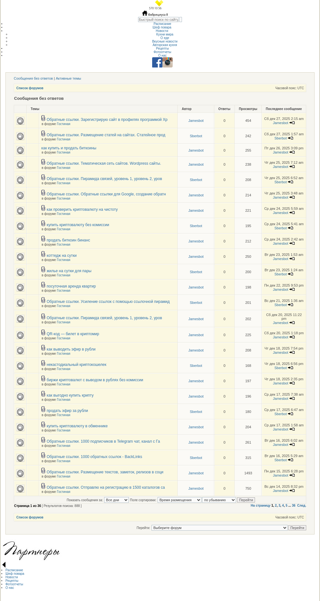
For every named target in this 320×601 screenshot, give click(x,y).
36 (293, 505)
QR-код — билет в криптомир (73, 334)
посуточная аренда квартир (71, 286)
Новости (162, 31)
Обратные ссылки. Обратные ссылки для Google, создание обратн (106, 194)
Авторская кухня (164, 45)
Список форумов (30, 88)
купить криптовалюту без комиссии (78, 225)
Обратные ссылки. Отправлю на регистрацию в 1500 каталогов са (106, 487)
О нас (162, 55)
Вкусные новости (164, 41)
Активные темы (68, 78)
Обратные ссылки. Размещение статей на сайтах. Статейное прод (106, 135)
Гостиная (63, 124)
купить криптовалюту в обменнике (77, 426)
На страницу (261, 505)
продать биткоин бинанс (68, 240)
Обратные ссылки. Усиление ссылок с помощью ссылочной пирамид (108, 301)
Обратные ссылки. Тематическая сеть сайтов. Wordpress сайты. (104, 163)
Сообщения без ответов (33, 78)
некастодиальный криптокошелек (76, 364)
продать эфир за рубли (67, 410)
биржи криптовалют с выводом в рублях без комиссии (95, 380)
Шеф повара (162, 27)
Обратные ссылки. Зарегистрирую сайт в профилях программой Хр (107, 119)
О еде (164, 38)
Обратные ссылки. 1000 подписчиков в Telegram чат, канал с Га (103, 441)
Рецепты (162, 48)
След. (301, 505)
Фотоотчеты (162, 52)
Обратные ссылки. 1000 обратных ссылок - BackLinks (94, 457)
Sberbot (196, 136)
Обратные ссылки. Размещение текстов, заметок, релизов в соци (105, 472)
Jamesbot (196, 121)
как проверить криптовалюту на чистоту (82, 209)
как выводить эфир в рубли (71, 349)
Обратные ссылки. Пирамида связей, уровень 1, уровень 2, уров (104, 179)
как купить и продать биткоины (68, 148)
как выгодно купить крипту (70, 395)
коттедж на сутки (62, 255)
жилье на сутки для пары (69, 271)
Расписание (162, 24)
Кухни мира (164, 34)
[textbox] (158, 19)
